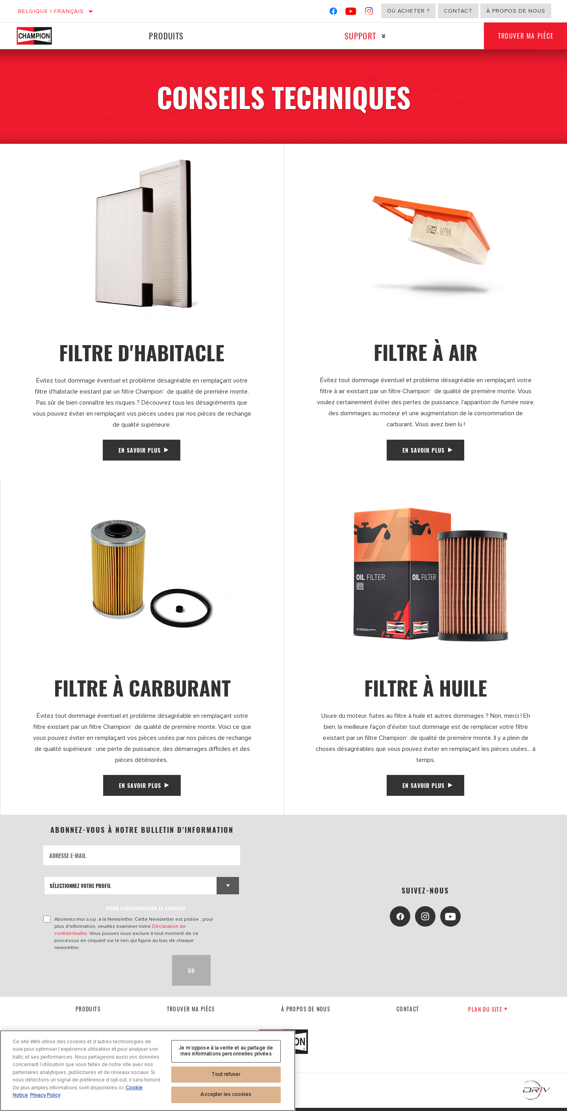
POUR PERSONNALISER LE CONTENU (145, 911)
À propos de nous (515, 10)
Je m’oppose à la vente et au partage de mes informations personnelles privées (226, 1051)
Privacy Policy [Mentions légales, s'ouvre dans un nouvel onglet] (45, 1095)
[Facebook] (333, 12)
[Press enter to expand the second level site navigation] (381, 36)
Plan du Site (488, 1012)
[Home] (42, 36)
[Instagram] (369, 12)
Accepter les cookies (225, 1094)
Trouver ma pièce (191, 1011)
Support (358, 36)
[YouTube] (351, 12)
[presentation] (103, 973)
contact (408, 1011)
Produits (165, 36)
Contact (458, 10)
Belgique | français (51, 11)
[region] (147, 1070)
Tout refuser (225, 1074)
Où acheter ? (408, 10)
